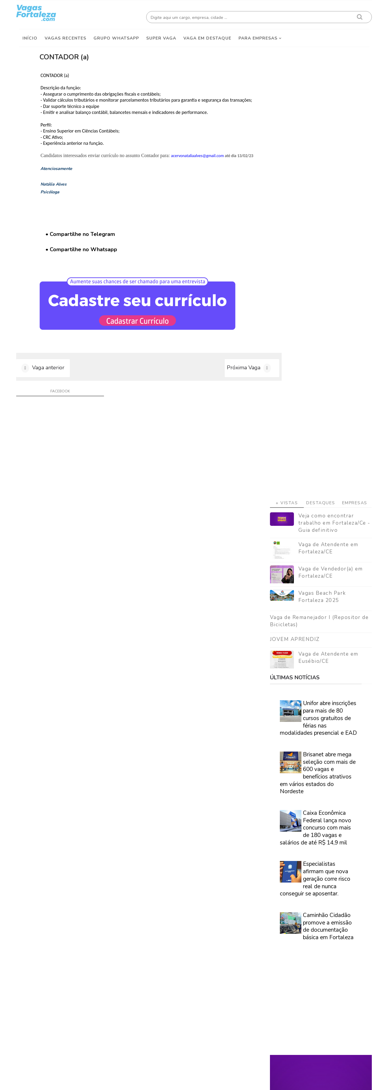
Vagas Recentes (65, 36)
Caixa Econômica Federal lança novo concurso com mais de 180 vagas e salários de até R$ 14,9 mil (313, 471)
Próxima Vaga (219, 381)
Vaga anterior (50, 381)
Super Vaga (161, 36)
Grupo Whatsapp (116, 36)
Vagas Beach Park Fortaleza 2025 (320, 240)
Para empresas (257, 36)
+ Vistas (284, 146)
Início (29, 36)
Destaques (318, 146)
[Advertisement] (318, 90)
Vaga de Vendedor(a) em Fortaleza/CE (328, 216)
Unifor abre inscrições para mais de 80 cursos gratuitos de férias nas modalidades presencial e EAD (315, 361)
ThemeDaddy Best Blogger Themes (197, 1081)
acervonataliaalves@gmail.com (215, 160)
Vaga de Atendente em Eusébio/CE (326, 300)
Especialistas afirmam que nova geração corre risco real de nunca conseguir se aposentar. (312, 522)
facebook (58, 406)
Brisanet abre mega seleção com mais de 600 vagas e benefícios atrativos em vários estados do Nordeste (315, 416)
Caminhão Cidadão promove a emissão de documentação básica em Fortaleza (326, 569)
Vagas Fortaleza (87, 1081)
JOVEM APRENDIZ (292, 282)
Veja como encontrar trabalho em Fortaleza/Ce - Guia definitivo (332, 166)
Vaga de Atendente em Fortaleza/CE (326, 191)
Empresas (352, 146)
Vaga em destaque (207, 36)
